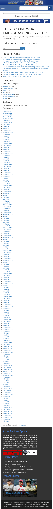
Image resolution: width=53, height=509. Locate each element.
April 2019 (6, 140)
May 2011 (6, 314)
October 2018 (7, 151)
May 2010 (6, 337)
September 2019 (8, 132)
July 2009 (6, 356)
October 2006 (7, 415)
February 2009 (7, 365)
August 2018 (6, 155)
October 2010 (7, 327)
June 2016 (6, 197)
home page (22, 425)
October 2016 (7, 191)
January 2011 (7, 321)
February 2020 (7, 122)
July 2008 (6, 379)
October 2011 (7, 304)
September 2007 (8, 394)
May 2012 (6, 291)
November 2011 (7, 302)
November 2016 (7, 189)
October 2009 (7, 350)
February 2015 (7, 228)
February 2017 (7, 186)
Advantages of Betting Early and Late (16, 461)
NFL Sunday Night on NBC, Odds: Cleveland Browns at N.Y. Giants (23, 72)
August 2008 (6, 377)
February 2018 (7, 164)
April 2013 (6, 270)
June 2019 (6, 136)
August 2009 (6, 354)
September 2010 (8, 329)
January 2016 (7, 207)
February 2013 (7, 274)
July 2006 (6, 421)
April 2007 (6, 404)
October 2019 (7, 130)
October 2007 (7, 392)
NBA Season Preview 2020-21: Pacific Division (17, 76)
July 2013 (6, 264)
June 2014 (6, 243)
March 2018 (6, 163)
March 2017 (6, 184)
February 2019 (7, 143)
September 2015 (8, 214)
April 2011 (6, 316)
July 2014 (6, 241)
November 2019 (7, 128)
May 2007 (6, 402)
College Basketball (8, 94)
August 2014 (6, 239)
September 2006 (8, 417)
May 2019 (6, 138)
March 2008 (6, 386)
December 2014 (7, 231)
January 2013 (7, 275)
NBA (4, 90)
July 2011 (6, 310)
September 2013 (8, 260)
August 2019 (6, 134)
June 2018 (6, 157)
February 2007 (7, 407)
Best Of (5, 98)
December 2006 (7, 411)
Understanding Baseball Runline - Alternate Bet (19, 470)
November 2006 (7, 413)
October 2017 (7, 172)
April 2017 (6, 182)
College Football (8, 88)
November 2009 (7, 348)
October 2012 (7, 281)
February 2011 (7, 319)
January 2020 (7, 124)
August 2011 (6, 308)
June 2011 (6, 312)
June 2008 (6, 381)
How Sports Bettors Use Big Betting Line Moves (19, 467)
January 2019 (7, 145)
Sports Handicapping (9, 96)
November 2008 (7, 371)
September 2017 (8, 174)
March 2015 (6, 226)
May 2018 (6, 159)
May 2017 (6, 180)
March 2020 (6, 120)
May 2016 (6, 199)
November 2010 (7, 325)
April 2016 (6, 201)
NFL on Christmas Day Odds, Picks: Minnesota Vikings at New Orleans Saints (26, 67)
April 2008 (6, 385)
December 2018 (7, 147)
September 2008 (8, 375)
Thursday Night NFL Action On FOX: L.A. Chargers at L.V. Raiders (22, 74)
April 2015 (6, 224)
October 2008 (7, 373)
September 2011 (8, 306)
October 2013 (7, 258)
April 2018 (6, 161)
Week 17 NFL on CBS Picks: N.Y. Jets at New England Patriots (21, 57)
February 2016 (7, 205)
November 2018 (7, 149)
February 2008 (7, 388)
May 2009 (6, 360)
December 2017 (7, 168)
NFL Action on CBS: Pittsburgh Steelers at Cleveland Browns (21, 61)
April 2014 (6, 247)
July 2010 (6, 333)
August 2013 (6, 262)
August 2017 (6, 176)
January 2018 (7, 166)
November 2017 (7, 170)
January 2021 (7, 111)
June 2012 (6, 289)
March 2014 (6, 249)
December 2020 (7, 113)
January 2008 (7, 390)
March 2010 (6, 341)
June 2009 (6, 358)
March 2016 (6, 203)
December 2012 (7, 277)
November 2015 (7, 210)
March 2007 (6, 406)
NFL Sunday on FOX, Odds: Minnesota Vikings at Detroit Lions (21, 59)
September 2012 (8, 283)
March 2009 (6, 363)
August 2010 (6, 331)
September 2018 (8, 153)
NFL (4, 92)
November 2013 (7, 256)
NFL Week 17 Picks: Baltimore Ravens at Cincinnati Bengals (21, 63)
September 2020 (8, 119)
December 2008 (7, 369)
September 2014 (8, 237)
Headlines (6, 86)
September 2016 (8, 193)
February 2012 (7, 296)
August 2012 (6, 285)
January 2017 (7, 187)
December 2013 (7, 254)
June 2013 (6, 266)
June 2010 (6, 335)
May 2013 (6, 268)
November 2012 (7, 279)
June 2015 (6, 220)
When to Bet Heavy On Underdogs (15, 472)
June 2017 (6, 178)
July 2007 (6, 398)
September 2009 (8, 352)
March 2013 (6, 272)
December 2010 (7, 323)
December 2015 (7, 208)
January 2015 (7, 230)
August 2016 (6, 195)
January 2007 (7, 409)
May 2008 (6, 383)
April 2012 (6, 293)
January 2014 (7, 252)
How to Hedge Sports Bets (13, 464)
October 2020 (7, 117)
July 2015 (6, 218)
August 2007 (6, 396)
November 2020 (7, 115)
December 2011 (7, 300)
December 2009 (7, 346)
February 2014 (7, 251)
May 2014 (6, 245)
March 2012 (6, 295)
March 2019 (6, 142)
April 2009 (6, 362)
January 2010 (7, 344)
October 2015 (7, 212)
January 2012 (7, 298)
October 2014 (7, 235)
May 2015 (6, 222)
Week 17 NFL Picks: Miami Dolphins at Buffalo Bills (18, 65)
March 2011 (6, 318)
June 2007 (6, 400)
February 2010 (7, 342)
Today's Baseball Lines (17, 492)
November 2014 (7, 233)
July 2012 (6, 287)
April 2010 (6, 339)
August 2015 (6, 216)
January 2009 (7, 367)
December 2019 (7, 126)
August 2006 (6, 419)
